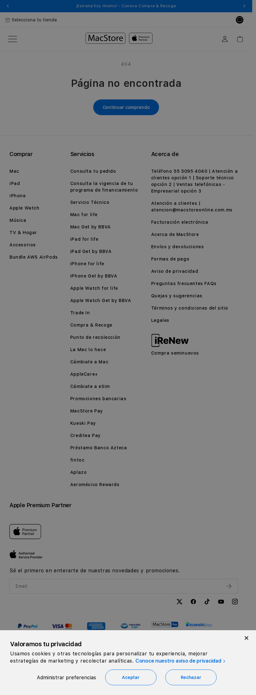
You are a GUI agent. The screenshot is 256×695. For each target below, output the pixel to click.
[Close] (246, 638)
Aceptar (130, 677)
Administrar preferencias (66, 678)
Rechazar (191, 677)
